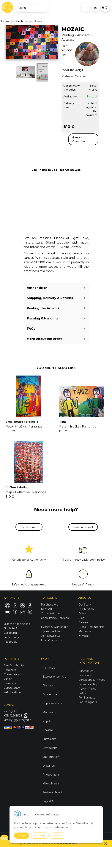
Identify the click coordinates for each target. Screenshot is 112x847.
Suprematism (51, 756)
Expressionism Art (54, 676)
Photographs (50, 774)
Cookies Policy (87, 684)
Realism (47, 730)
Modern (47, 712)
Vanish (8, 678)
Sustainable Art (52, 792)
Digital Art (49, 801)
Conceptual (49, 694)
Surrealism (49, 739)
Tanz (63, 421)
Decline (58, 835)
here (53, 843)
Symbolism (49, 748)
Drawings (48, 765)
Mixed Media (50, 783)
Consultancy (12, 674)
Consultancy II (13, 687)
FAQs (82, 693)
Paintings (48, 667)
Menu (22, 7)
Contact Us (85, 671)
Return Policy (87, 688)
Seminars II (11, 683)
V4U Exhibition (13, 692)
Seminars (10, 670)
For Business (87, 697)
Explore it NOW (68, 843)
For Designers (87, 702)
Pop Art (47, 721)
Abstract (47, 685)
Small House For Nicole (22, 421)
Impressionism (52, 703)
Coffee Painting (17, 487)
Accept (22, 835)
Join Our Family (14, 665)
